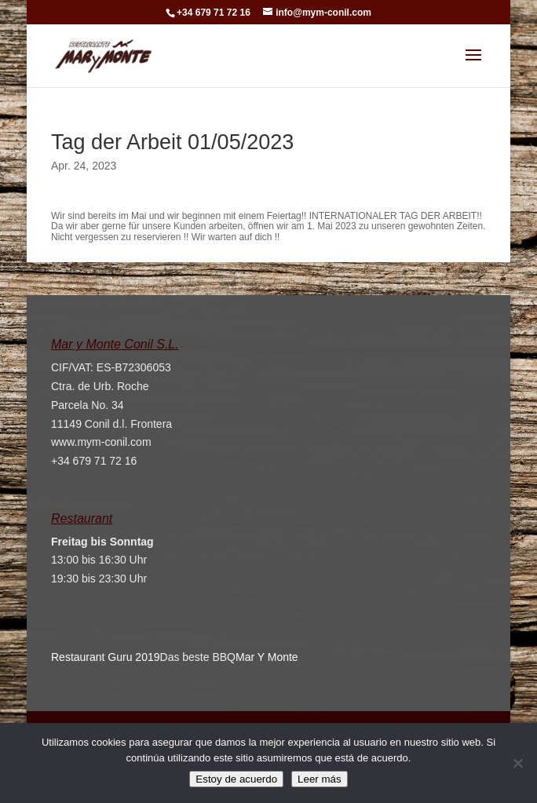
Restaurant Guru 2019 (105, 657)
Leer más (320, 779)
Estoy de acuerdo (236, 779)
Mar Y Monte (267, 657)
